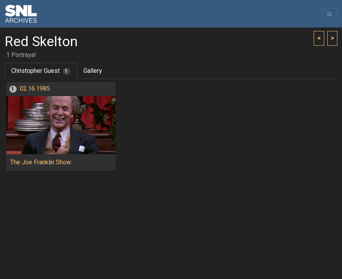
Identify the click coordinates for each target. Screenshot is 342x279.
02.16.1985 (35, 88)
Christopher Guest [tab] (40, 71)
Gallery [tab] (92, 71)
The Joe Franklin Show (40, 162)
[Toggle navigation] (329, 14)
